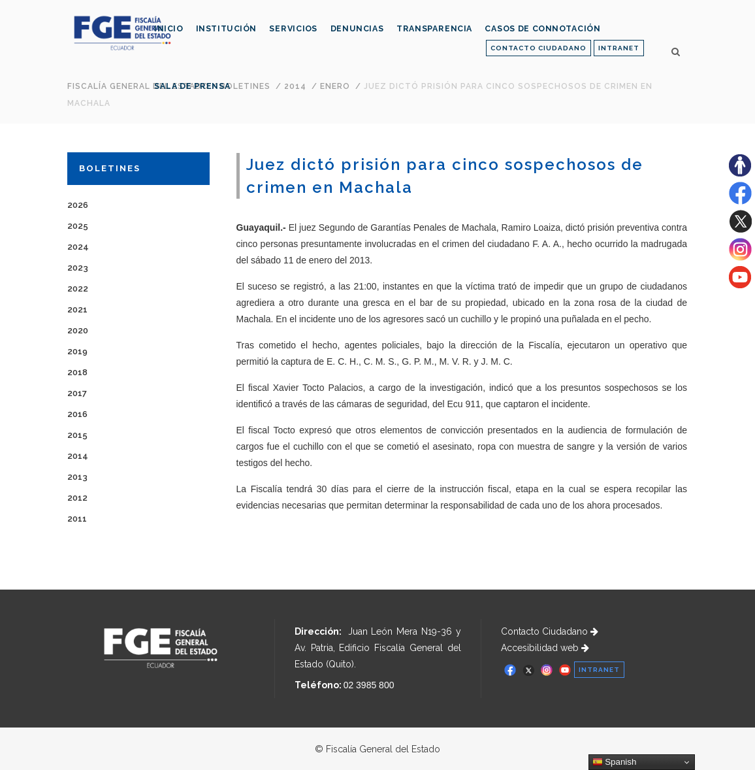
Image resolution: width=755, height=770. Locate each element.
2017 (77, 393)
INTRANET (618, 48)
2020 (77, 330)
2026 (77, 205)
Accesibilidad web (545, 648)
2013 (77, 477)
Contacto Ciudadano (549, 631)
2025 (77, 226)
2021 (77, 309)
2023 (77, 268)
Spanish (614, 762)
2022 (77, 288)
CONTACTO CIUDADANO (538, 48)
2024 (78, 247)
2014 (77, 456)
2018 (77, 372)
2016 (77, 414)
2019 (77, 351)
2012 (77, 498)
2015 (77, 435)
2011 (77, 519)
